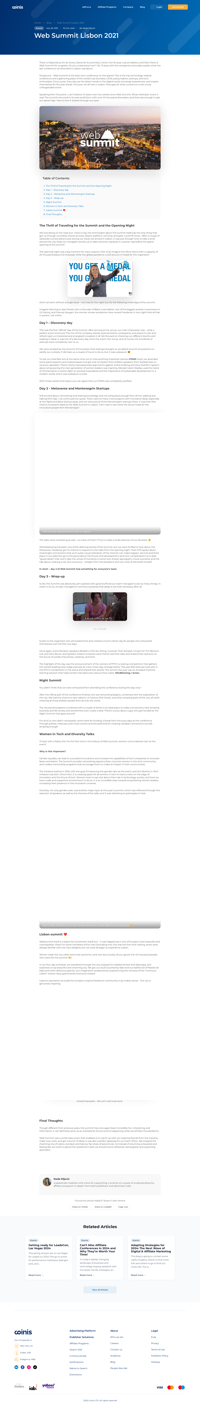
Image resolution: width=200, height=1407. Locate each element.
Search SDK (76, 1349)
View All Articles (100, 1290)
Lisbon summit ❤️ (55, 210)
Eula (153, 1337)
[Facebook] (22, 1367)
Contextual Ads (78, 1356)
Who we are (116, 1337)
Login (159, 7)
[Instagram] (29, 1367)
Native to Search (78, 1368)
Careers (114, 1343)
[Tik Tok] (35, 1367)
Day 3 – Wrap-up (54, 198)
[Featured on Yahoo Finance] (48, 1387)
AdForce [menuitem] (86, 7)
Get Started (178, 7)
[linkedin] (16, 1367)
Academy (115, 1355)
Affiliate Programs (79, 1343)
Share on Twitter (80, 1207)
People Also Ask (118, 1368)
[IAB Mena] (33, 1390)
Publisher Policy (159, 1355)
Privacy (155, 1343)
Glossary (155, 1362)
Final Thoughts (54, 214)
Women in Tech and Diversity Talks (65, 206)
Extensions (76, 1374)
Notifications (76, 1362)
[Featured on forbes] (19, 1387)
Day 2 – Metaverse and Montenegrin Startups (70, 194)
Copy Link (123, 1207)
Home (37, 23)
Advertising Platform (83, 1330)
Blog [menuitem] (142, 7)
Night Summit (54, 202)
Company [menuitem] (128, 7)
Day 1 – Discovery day (57, 190)
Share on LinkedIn (103, 1207)
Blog (48, 23)
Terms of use (158, 1349)
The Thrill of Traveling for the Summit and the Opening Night (79, 186)
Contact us (116, 1349)
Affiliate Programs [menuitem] (107, 7)
